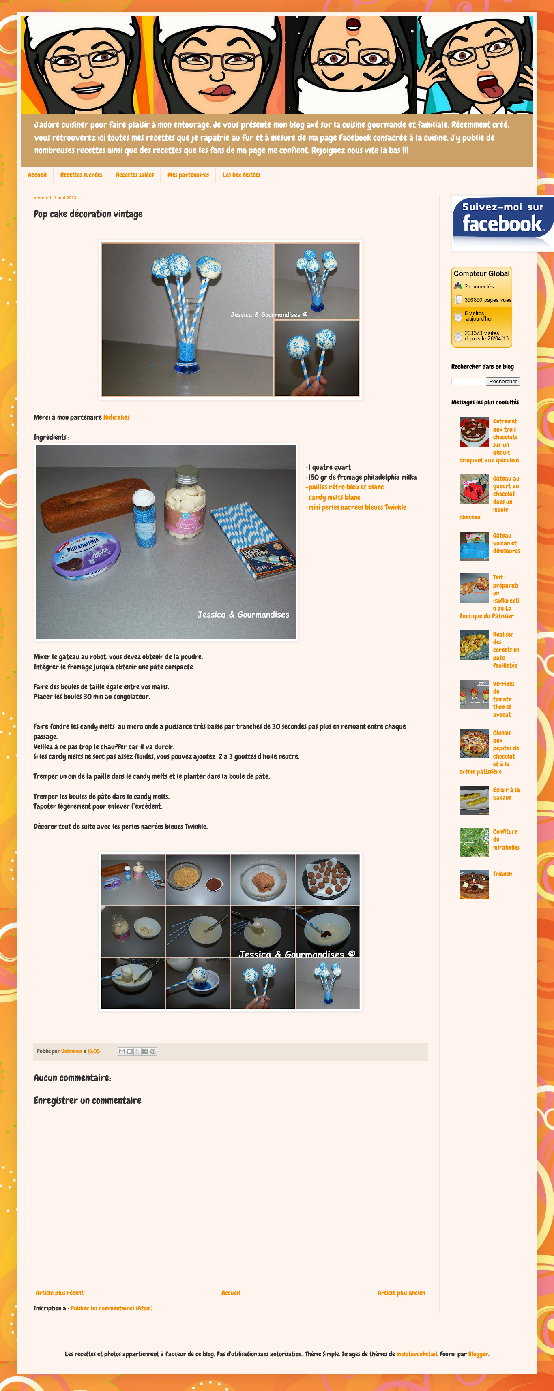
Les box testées (241, 175)
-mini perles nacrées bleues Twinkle (355, 507)
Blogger (478, 1354)
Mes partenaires (188, 175)
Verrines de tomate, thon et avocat (503, 699)
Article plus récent (60, 1292)
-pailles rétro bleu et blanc (344, 487)
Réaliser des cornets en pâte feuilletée (506, 650)
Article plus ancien (401, 1292)
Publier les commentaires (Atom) (111, 1308)
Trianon (502, 874)
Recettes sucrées (81, 175)
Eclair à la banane (506, 794)
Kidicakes (116, 417)
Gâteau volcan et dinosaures (506, 543)
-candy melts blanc (333, 497)
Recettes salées (135, 175)
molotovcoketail (417, 1354)
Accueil (37, 175)
